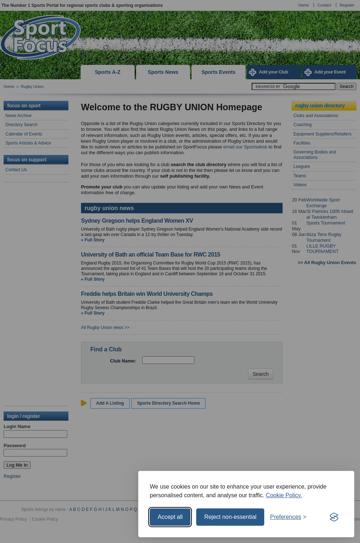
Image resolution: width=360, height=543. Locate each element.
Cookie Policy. (284, 495)
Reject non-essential (230, 517)
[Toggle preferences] (288, 517)
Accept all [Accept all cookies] (170, 517)
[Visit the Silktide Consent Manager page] (334, 517)
